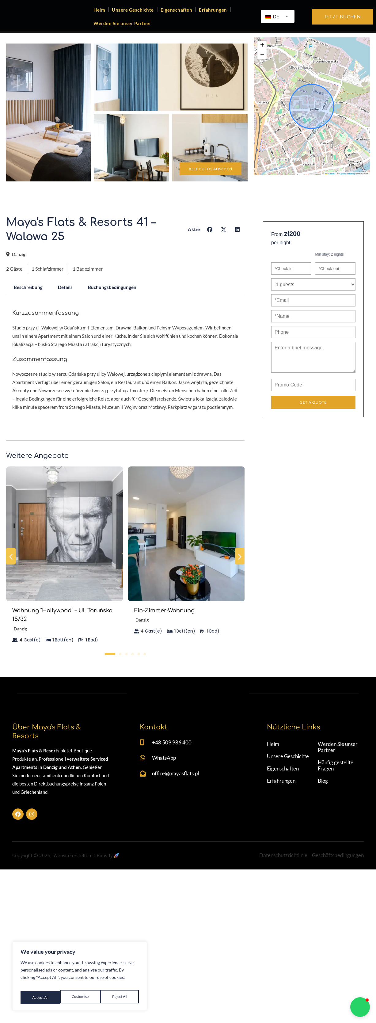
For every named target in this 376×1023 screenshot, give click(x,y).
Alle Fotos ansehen (205, 183)
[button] (262, 60)
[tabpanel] (125, 390)
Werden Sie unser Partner (122, 30)
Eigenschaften (176, 16)
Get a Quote (313, 422)
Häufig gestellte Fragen (336, 902)
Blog (323, 918)
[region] (79, 978)
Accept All (120, 997)
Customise (40, 997)
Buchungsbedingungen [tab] (120, 305)
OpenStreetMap (347, 188)
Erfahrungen (213, 16)
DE (272, 23)
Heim (99, 16)
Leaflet (330, 188)
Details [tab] (69, 305)
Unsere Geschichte (133, 16)
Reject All (80, 997)
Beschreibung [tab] (30, 305)
